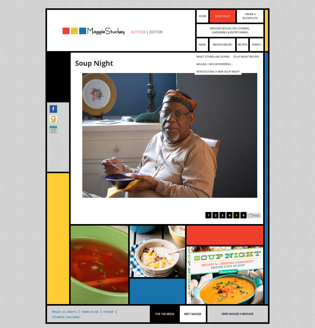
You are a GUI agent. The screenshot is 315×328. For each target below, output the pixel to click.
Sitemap (108, 311)
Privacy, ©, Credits (64, 311)
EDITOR (155, 32)
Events (256, 44)
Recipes (242, 44)
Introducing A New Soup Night (218, 71)
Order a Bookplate (250, 16)
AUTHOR (138, 32)
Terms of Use (90, 311)
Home (202, 16)
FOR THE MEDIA (164, 314)
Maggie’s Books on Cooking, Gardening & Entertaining (230, 30)
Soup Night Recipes (246, 57)
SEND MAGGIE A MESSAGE (238, 314)
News (202, 44)
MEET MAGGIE (192, 314)
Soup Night (223, 16)
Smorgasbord (222, 44)
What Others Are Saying (213, 57)
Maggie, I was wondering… (214, 64)
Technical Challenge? (66, 317)
